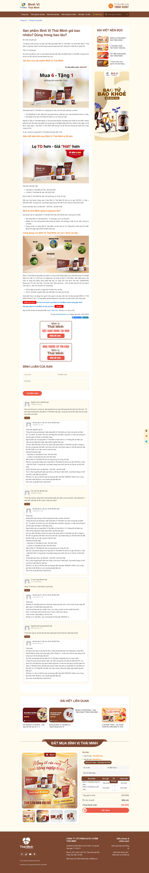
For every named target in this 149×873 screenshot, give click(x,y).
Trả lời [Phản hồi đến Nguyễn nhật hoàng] (27, 636)
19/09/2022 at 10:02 (37, 424)
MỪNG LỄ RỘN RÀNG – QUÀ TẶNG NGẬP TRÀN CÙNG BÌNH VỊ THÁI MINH (118, 39)
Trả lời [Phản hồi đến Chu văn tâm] (27, 504)
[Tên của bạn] (93, 768)
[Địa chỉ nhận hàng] (105, 773)
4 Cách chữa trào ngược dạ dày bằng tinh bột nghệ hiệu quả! (118, 63)
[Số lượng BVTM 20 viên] (114, 785)
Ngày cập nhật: (75, 314)
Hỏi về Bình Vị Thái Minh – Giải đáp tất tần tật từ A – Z (33, 726)
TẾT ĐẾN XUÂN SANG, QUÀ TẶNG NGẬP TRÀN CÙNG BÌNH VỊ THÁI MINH (118, 55)
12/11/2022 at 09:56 (36, 581)
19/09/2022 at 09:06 (36, 493)
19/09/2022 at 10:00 (37, 511)
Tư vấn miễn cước (121, 4)
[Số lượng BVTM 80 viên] (114, 790)
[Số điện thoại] (117, 768)
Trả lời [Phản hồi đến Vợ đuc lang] (27, 590)
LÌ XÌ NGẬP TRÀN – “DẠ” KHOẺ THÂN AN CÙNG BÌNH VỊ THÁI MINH (117, 47)
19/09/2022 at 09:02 (36, 404)
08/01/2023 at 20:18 (37, 643)
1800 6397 (121, 7)
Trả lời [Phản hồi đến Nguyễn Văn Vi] (27, 418)
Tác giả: (53, 314)
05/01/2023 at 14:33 (37, 597)
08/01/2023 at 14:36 (36, 628)
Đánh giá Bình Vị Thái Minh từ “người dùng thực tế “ (59, 726)
